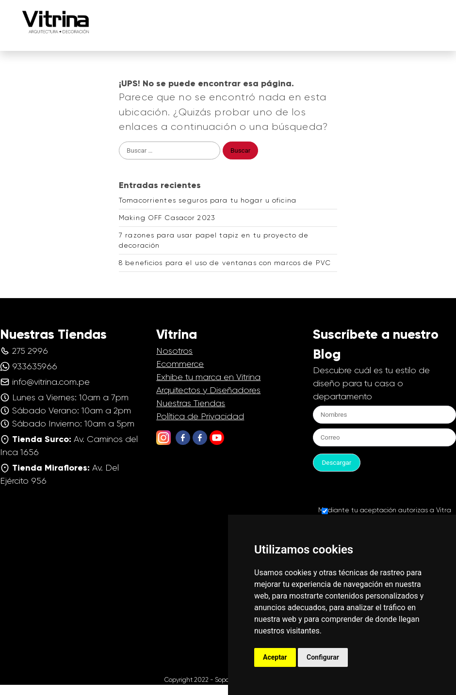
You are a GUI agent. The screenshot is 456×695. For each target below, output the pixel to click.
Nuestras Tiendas (190, 403)
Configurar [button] (323, 657)
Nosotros (174, 351)
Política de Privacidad (200, 416)
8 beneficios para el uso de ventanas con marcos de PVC (225, 263)
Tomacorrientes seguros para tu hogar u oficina (207, 200)
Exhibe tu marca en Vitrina (208, 377)
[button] (437, 14)
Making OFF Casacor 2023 (167, 217)
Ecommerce (180, 364)
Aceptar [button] (275, 657)
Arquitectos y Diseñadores (208, 390)
